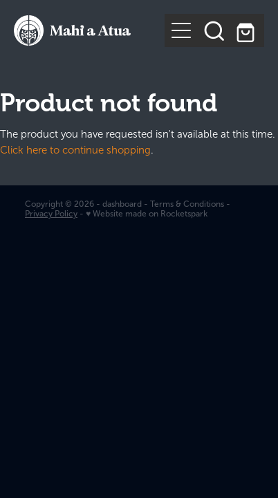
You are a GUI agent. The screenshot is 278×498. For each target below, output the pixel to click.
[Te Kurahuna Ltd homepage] (89, 30)
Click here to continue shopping (75, 150)
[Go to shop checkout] (247, 30)
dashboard (122, 204)
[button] (214, 30)
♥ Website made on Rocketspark (146, 214)
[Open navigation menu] (181, 30)
